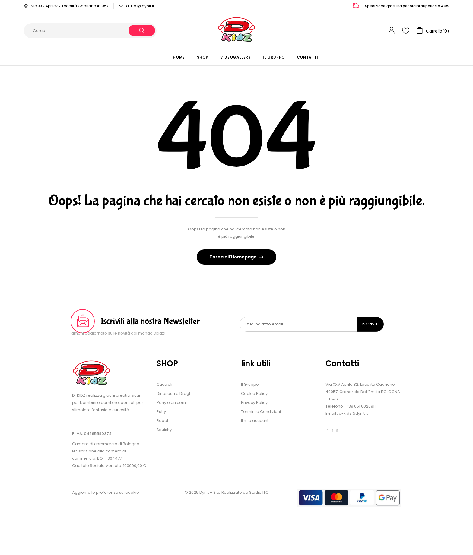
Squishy (164, 430)
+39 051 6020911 (361, 406)
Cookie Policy (254, 393)
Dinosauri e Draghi (174, 393)
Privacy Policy (254, 402)
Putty (161, 411)
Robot (162, 420)
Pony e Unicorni (172, 402)
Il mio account (254, 420)
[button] (432, 30)
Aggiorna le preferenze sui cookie (105, 492)
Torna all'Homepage (233, 257)
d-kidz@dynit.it (140, 5)
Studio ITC (258, 492)
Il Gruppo (250, 384)
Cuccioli (164, 384)
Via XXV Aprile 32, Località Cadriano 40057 (66, 5)
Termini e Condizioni (261, 411)
